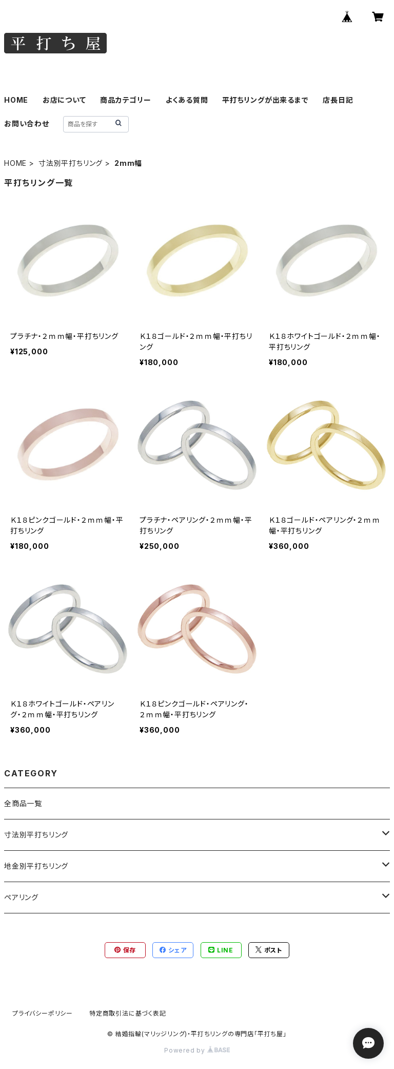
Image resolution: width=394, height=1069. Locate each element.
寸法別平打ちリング (70, 163)
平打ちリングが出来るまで (265, 100)
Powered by (197, 1050)
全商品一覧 (23, 803)
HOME (16, 100)
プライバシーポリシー (42, 1013)
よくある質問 (187, 100)
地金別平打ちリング (36, 866)
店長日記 (338, 100)
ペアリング (21, 897)
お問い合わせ (26, 123)
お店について (64, 100)
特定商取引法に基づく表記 (127, 1013)
